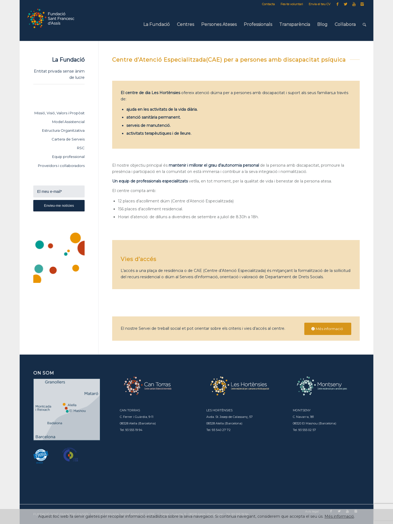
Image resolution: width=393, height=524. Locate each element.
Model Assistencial (68, 121)
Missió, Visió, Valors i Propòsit (59, 113)
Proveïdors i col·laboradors (61, 165)
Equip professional (68, 156)
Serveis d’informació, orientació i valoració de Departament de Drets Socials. (252, 276)
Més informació (339, 516)
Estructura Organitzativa (63, 130)
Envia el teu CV (320, 4)
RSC (81, 148)
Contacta (268, 4)
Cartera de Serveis (68, 139)
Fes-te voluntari (292, 4)
